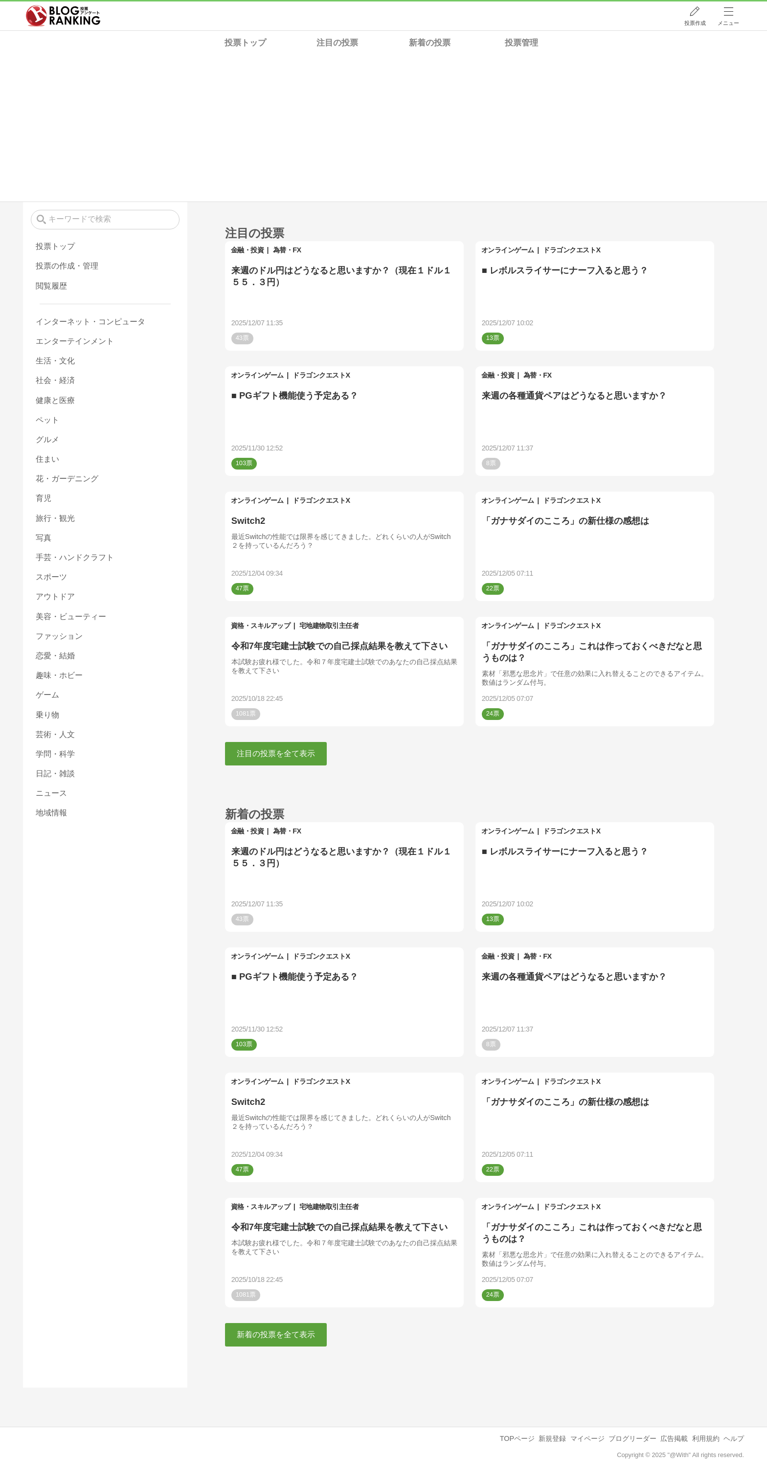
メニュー (728, 23)
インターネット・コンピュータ (90, 321)
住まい (47, 459)
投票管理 (521, 42)
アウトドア (55, 596)
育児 (43, 498)
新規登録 (552, 1438)
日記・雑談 (55, 773)
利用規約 (706, 1438)
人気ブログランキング (63, 16)
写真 (43, 538)
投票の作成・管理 (67, 266)
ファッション (59, 636)
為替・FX (287, 250)
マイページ (587, 1438)
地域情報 (51, 812)
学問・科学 (55, 754)
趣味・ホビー (59, 675)
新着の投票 (430, 42)
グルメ (47, 439)
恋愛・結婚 (55, 655)
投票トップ (245, 42)
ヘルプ (733, 1438)
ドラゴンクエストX (571, 250)
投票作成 (695, 23)
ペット (47, 420)
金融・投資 (247, 250)
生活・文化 (55, 361)
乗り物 (47, 715)
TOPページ (517, 1438)
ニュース (51, 793)
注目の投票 (337, 42)
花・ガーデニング (67, 478)
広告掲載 (674, 1438)
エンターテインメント (75, 341)
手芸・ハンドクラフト (75, 557)
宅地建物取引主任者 (329, 625)
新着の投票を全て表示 (276, 1334)
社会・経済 (55, 380)
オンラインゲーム (507, 250)
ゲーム (47, 695)
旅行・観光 (55, 518)
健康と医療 (55, 400)
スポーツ (51, 577)
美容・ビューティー (71, 616)
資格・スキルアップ (261, 625)
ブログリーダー (632, 1438)
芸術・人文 (55, 734)
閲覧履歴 (51, 286)
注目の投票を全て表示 (276, 753)
